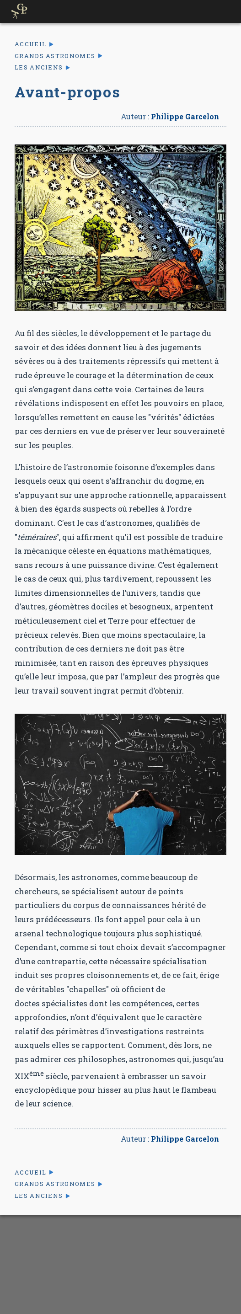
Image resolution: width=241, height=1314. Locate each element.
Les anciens (39, 67)
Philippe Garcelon (185, 116)
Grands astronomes (55, 56)
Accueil (30, 44)
